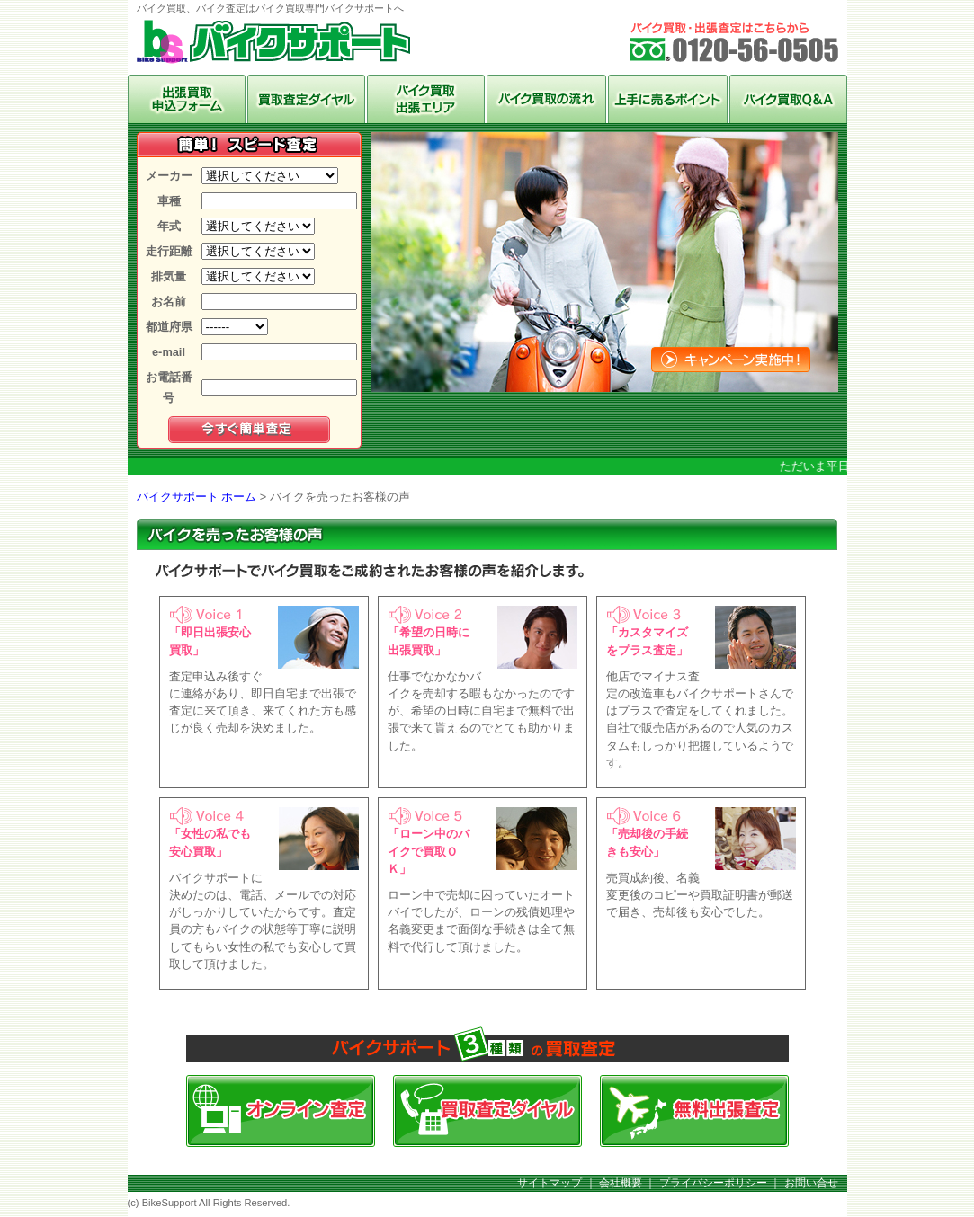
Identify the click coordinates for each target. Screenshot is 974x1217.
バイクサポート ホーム (197, 496)
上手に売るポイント (668, 99)
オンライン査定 (187, 99)
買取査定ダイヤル (487, 1111)
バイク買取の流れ (546, 99)
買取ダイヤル (306, 99)
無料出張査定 (694, 1111)
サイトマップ (549, 1183)
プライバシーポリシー (713, 1183)
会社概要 (620, 1183)
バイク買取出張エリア (426, 99)
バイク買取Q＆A (788, 99)
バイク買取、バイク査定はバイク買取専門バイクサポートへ (273, 44)
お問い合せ (811, 1183)
